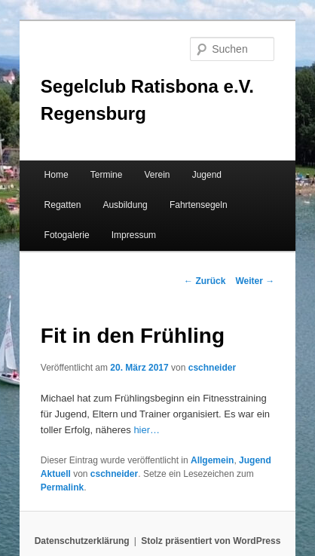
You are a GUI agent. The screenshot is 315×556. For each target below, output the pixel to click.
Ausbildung (124, 205)
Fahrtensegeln (199, 205)
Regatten (62, 205)
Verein (157, 175)
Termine (106, 175)
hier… (146, 429)
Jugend (207, 175)
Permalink (62, 487)
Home (56, 175)
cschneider (212, 367)
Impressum (134, 235)
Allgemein (212, 460)
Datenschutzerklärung (82, 541)
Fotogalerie (67, 235)
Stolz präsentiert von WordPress (210, 541)
